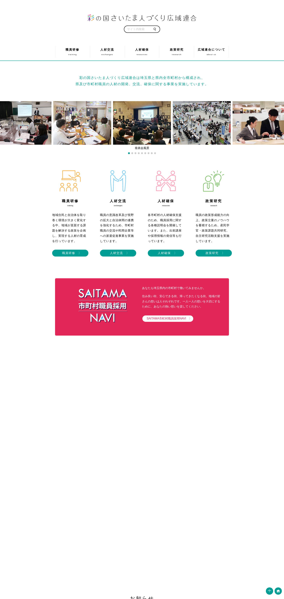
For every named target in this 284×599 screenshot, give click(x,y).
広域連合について (211, 51)
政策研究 (176, 51)
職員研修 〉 (70, 253)
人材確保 (142, 51)
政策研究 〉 (213, 253)
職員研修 (72, 51)
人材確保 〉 (165, 253)
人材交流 (107, 51)
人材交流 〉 (118, 253)
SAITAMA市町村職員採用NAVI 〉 (168, 318)
